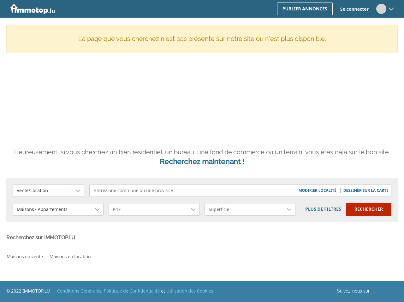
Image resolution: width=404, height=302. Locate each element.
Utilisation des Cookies (189, 291)
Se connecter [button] (354, 9)
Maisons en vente (25, 256)
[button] (317, 190)
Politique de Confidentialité (132, 291)
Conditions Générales (79, 291)
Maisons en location (70, 256)
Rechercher (368, 209)
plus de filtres (323, 209)
